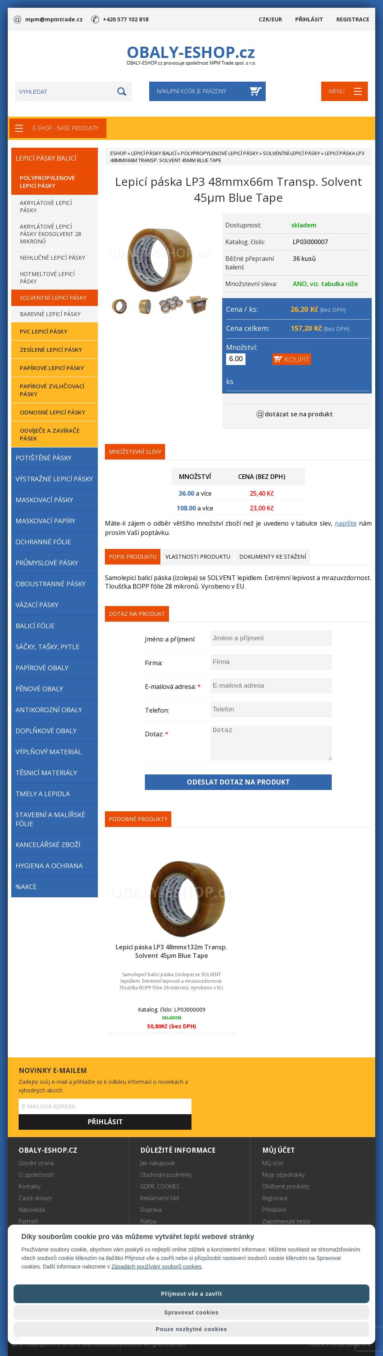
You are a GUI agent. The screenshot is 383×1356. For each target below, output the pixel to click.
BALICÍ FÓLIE (35, 625)
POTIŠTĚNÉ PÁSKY (43, 457)
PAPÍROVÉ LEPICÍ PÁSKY (52, 368)
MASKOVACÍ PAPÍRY (45, 520)
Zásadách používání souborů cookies (156, 1266)
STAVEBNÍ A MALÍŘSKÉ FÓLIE (50, 819)
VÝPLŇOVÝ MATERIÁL (49, 751)
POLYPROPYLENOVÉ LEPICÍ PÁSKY (47, 181)
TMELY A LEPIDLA (43, 793)
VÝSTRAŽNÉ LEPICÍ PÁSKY (54, 478)
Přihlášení (274, 1209)
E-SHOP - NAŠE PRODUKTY (66, 128)
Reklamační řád (159, 1198)
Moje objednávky (283, 1174)
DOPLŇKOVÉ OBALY (46, 730)
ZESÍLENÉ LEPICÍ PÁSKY (51, 349)
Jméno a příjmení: (170, 639)
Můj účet (273, 1163)
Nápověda (32, 1209)
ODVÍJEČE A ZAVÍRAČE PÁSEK (50, 434)
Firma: (153, 663)
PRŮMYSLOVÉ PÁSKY (47, 562)
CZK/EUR (270, 19)
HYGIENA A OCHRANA (49, 865)
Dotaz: (157, 734)
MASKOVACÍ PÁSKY (44, 499)
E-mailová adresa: (173, 686)
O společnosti (36, 1174)
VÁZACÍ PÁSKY (37, 604)
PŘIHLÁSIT (309, 19)
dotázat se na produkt (299, 414)
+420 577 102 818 (125, 19)
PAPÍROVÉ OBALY (42, 667)
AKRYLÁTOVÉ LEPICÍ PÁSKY (46, 206)
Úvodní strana (36, 1163)
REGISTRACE (352, 19)
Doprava (151, 1209)
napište (346, 523)
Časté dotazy (35, 1198)
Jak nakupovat (157, 1163)
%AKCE (26, 886)
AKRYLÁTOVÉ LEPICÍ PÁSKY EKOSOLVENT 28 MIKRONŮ (50, 234)
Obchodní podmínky (166, 1174)
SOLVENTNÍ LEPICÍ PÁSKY (53, 297)
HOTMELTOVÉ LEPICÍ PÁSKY (47, 277)
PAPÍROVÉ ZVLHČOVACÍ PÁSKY (52, 390)
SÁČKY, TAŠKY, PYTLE (48, 646)
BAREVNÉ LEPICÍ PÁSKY (50, 314)
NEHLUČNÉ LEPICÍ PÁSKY (52, 257)
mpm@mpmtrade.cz (53, 19)
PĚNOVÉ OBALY (39, 688)
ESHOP (118, 153)
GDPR (147, 1186)
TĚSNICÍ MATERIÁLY (46, 772)
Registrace (275, 1198)
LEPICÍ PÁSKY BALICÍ (46, 158)
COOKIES (168, 1186)
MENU (337, 91)
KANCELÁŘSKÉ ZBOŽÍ (48, 844)
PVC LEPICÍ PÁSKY (43, 331)
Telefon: (157, 710)
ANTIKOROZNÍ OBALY (49, 709)
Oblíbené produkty (285, 1186)
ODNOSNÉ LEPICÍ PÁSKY (52, 412)
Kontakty (29, 1186)
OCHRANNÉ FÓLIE (43, 541)
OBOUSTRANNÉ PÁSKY (50, 583)
